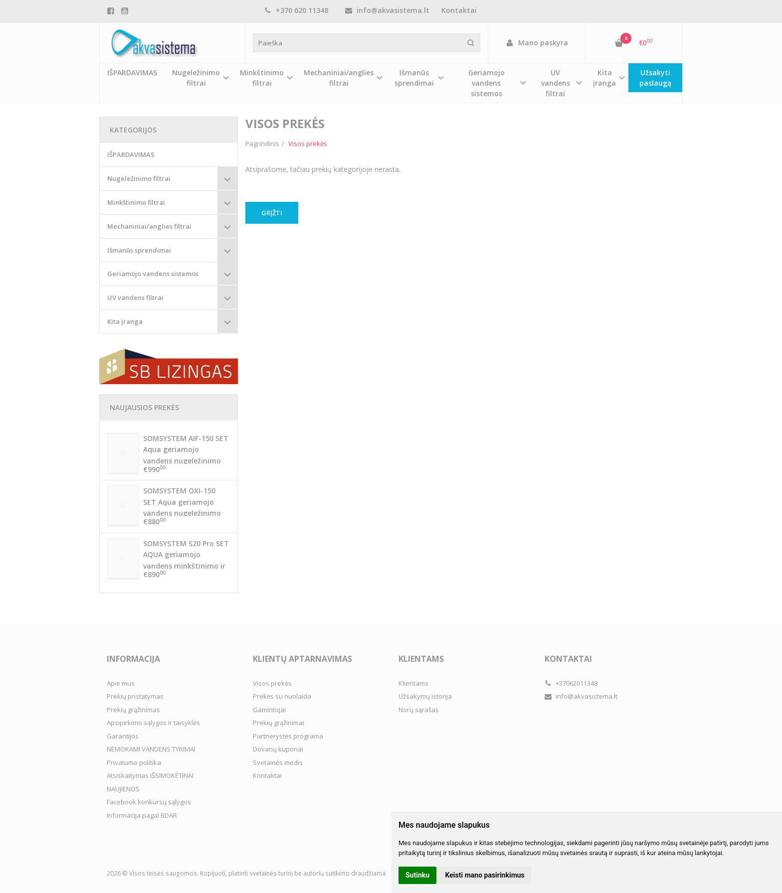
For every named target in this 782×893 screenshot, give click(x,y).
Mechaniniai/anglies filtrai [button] (339, 78)
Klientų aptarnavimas (302, 658)
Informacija (133, 658)
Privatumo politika (134, 762)
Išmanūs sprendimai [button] (414, 78)
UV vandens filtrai (135, 297)
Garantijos (123, 736)
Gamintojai (269, 709)
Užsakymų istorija (425, 696)
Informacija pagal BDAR (142, 815)
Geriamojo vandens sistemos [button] (486, 83)
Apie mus (121, 683)
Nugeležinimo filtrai (139, 178)
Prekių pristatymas (135, 696)
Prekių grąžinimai (278, 722)
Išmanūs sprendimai (139, 250)
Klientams (421, 658)
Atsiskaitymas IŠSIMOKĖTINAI (150, 775)
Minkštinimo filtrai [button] (262, 78)
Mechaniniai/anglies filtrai (149, 226)
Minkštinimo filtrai (136, 202)
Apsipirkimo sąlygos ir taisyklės (153, 722)
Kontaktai (459, 10)
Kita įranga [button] (604, 78)
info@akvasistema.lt (387, 10)
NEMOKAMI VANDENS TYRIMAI (151, 748)
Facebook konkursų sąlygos (149, 801)
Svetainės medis (278, 762)
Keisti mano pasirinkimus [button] (485, 875)
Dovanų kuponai (278, 748)
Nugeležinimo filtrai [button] (196, 78)
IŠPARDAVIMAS (132, 72)
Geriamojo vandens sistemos (152, 273)
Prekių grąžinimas (133, 709)
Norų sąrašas (418, 709)
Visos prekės (272, 683)
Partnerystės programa (288, 736)
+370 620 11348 (296, 10)
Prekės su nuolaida (282, 696)
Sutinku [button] (417, 875)
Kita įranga (125, 321)
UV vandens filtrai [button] (555, 83)
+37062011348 (571, 683)
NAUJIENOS (123, 788)
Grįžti (271, 212)
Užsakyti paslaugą (655, 78)
